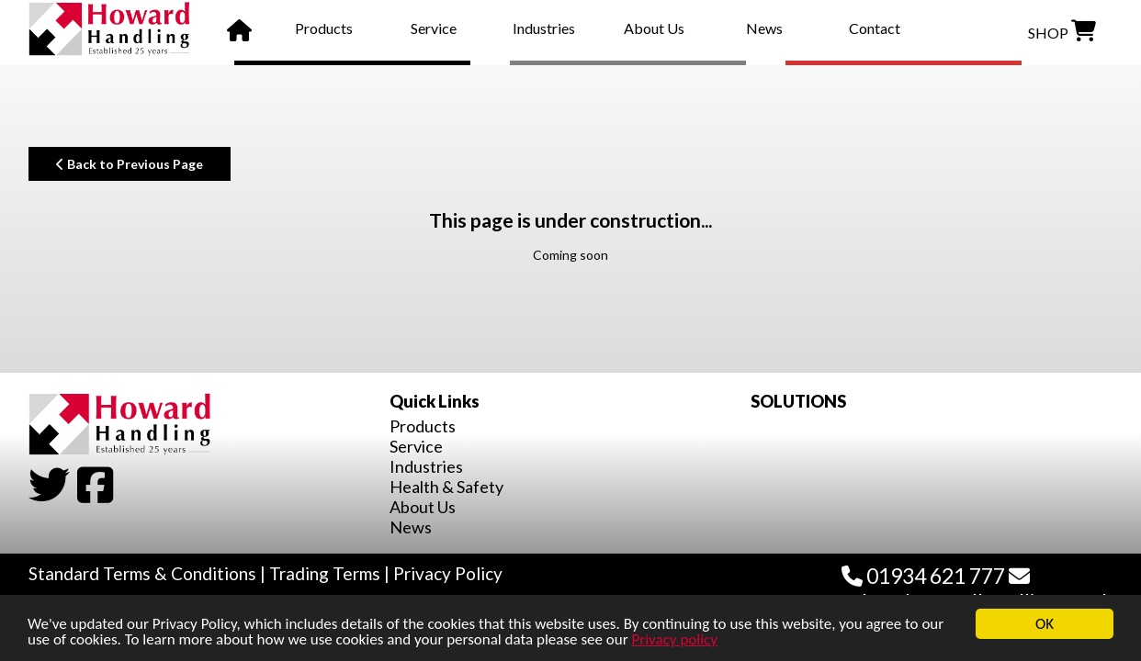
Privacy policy (674, 639)
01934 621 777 (923, 575)
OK (1044, 623)
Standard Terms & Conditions (142, 573)
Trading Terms (324, 573)
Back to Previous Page (129, 164)
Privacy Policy (448, 573)
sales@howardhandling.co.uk (977, 590)
